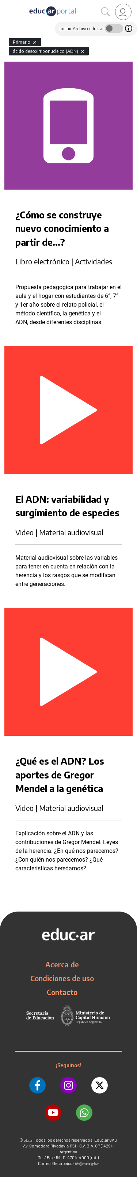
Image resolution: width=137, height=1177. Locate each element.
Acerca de (62, 964)
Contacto (62, 992)
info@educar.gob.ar (87, 1164)
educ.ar (28, 1140)
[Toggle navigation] (6, 4)
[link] (123, 12)
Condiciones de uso (62, 978)
